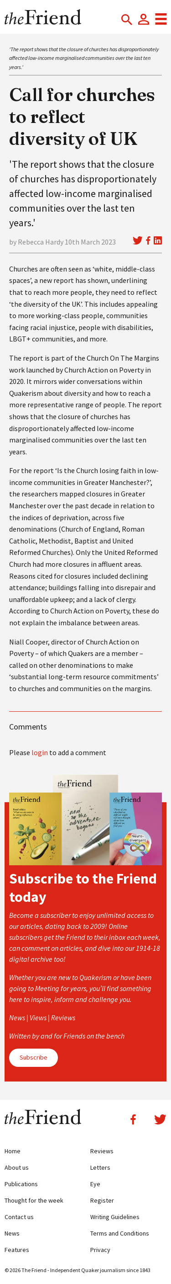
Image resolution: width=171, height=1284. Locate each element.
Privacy (100, 1250)
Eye (95, 1184)
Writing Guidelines (115, 1217)
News (12, 1233)
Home (13, 1151)
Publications (21, 1184)
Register (102, 1200)
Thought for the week (34, 1200)
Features (17, 1250)
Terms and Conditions (119, 1233)
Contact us (19, 1217)
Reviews (102, 1151)
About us (17, 1167)
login (39, 752)
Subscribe (33, 1057)
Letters (100, 1167)
